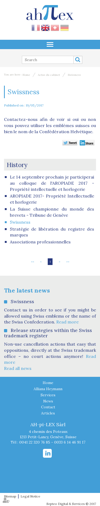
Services (48, 395)
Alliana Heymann (48, 388)
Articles (48, 413)
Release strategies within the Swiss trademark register (48, 333)
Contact (48, 407)
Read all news (17, 368)
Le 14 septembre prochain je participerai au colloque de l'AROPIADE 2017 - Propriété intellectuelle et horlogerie (52, 183)
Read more (67, 322)
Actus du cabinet (49, 75)
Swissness (74, 75)
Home (26, 75)
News (48, 401)
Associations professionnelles (40, 241)
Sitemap (10, 496)
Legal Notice (30, 496)
